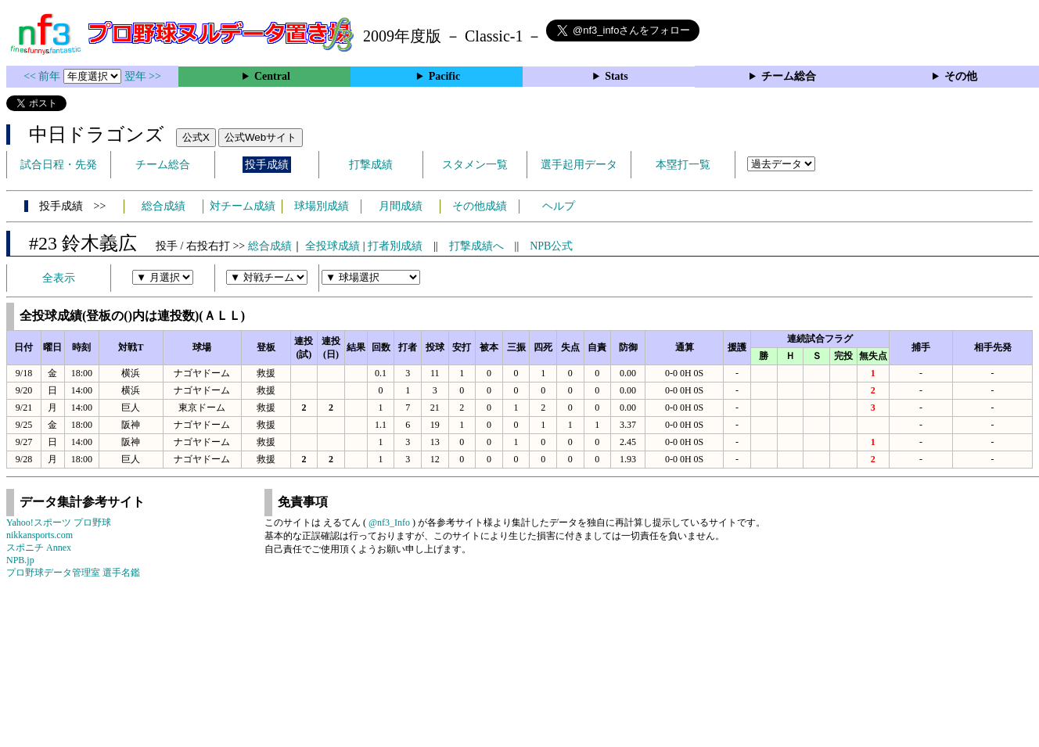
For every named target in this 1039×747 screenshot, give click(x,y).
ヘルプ (558, 206)
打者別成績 (395, 246)
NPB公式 (551, 246)
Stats (616, 76)
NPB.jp (20, 560)
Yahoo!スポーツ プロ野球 (58, 522)
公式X (196, 137)
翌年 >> (142, 76)
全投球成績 (332, 246)
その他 (960, 76)
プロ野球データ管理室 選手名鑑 (73, 572)
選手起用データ (579, 165)
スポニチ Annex (38, 547)
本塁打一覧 (683, 165)
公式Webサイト (261, 137)
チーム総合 (788, 76)
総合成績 (163, 206)
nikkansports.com (39, 535)
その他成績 (479, 206)
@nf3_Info (389, 522)
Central (272, 76)
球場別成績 (321, 206)
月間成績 (400, 206)
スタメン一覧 (475, 165)
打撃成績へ (476, 246)
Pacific (444, 76)
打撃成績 (371, 165)
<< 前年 (43, 76)
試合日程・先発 (58, 165)
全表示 (58, 278)
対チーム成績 (242, 206)
